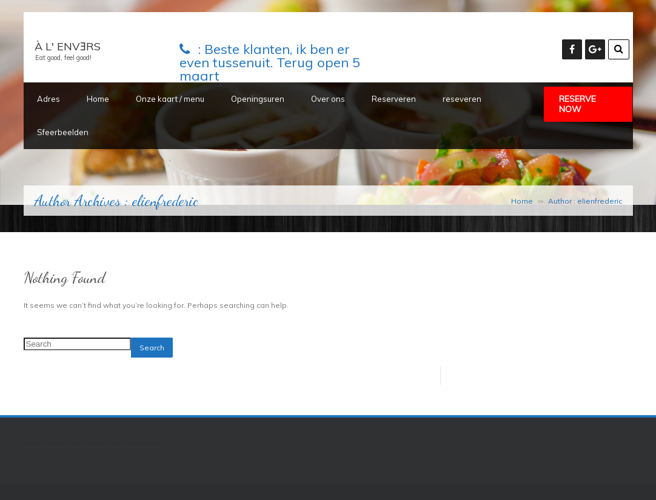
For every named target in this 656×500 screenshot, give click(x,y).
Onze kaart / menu (170, 99)
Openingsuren (257, 99)
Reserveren (394, 99)
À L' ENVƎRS (68, 46)
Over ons (328, 99)
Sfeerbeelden (63, 132)
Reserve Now (577, 104)
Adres (48, 99)
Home (98, 99)
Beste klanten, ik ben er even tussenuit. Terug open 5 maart (269, 62)
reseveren (462, 99)
